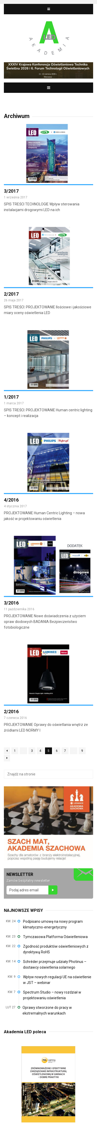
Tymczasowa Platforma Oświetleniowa (55, 937)
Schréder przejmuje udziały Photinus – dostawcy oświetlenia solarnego (54, 964)
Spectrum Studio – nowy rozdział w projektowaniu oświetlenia (52, 995)
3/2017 (11, 191)
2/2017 (11, 294)
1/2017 (11, 397)
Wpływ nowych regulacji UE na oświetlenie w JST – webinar (57, 980)
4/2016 (11, 500)
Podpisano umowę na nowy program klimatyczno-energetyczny (53, 924)
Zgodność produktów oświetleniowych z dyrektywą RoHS (55, 949)
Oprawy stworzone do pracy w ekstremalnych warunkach (47, 1010)
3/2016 (11, 603)
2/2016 (11, 711)
